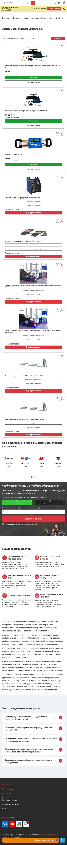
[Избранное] (59, 3)
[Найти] (27, 3)
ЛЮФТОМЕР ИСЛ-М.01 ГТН (13, 154)
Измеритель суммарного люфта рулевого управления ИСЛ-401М (26, 111)
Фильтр (58, 38)
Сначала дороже (28, 38)
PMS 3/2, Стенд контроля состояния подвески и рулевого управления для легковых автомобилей (32, 331)
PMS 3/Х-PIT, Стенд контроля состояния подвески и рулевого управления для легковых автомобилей (33, 286)
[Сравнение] (54, 3)
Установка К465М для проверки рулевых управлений (22, 198)
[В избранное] (61, 45)
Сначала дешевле (11, 38)
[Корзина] (63, 3)
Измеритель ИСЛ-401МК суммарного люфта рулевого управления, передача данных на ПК (33, 66)
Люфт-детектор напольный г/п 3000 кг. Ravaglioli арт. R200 (24, 376)
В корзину (33, 77)
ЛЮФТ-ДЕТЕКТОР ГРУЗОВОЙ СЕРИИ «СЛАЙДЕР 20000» (23, 241)
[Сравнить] (57, 45)
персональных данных (32, 524)
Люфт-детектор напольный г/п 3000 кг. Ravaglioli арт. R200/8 (24, 419)
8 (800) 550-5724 (9, 800)
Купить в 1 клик (33, 82)
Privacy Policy (50, 835)
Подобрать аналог (33, 213)
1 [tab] (31, 477)
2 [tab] (35, 477)
